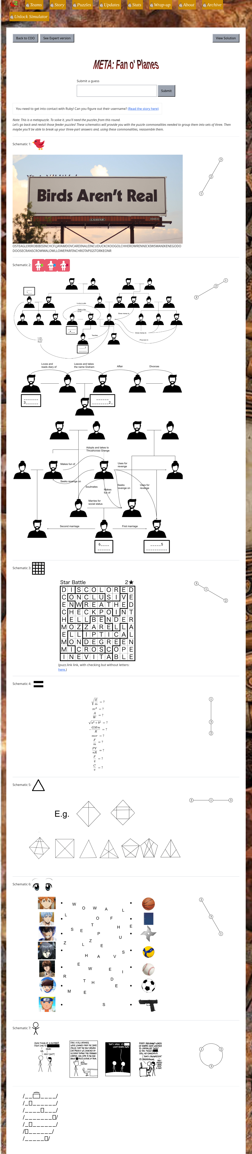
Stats (136, 4)
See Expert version (57, 38)
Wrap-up (162, 4)
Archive (214, 4)
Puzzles (84, 4)
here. (62, 669)
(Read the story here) (143, 109)
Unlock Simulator (31, 16)
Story (59, 4)
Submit (166, 91)
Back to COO (25, 38)
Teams (36, 4)
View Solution (226, 38)
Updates (112, 4)
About (188, 4)
